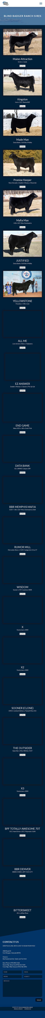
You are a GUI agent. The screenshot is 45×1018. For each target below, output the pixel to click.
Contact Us (27, 1008)
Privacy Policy (18, 1008)
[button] (41, 3)
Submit (39, 1000)
